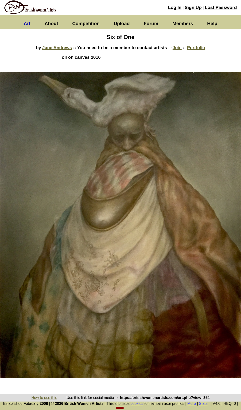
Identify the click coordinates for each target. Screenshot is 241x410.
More (191, 404)
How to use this (44, 398)
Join (177, 47)
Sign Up (193, 7)
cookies (137, 404)
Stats (203, 404)
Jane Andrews (57, 47)
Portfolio (196, 47)
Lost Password (221, 7)
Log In (175, 7)
